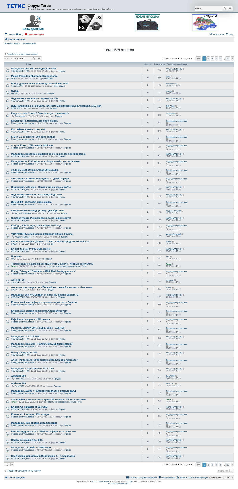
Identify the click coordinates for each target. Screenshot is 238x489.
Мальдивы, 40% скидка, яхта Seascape (34, 422)
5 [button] (220, 58)
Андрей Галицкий (23, 213)
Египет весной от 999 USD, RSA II (30, 249)
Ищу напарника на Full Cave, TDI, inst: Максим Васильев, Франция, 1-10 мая (56, 105)
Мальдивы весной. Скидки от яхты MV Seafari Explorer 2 (44, 294)
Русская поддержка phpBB (119, 483)
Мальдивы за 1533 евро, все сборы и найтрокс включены (45, 161)
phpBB (129, 481)
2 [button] (208, 58)
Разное (53, 108)
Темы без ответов (12, 43)
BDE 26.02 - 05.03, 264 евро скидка (31, 202)
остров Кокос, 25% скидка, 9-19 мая (32, 145)
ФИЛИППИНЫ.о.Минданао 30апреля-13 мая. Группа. (42, 234)
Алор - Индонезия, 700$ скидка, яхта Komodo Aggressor (44, 360)
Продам (48, 78)
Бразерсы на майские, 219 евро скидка (34, 120)
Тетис (14, 266)
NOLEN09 (15, 108)
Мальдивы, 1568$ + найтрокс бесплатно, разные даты (43, 390)
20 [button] (227, 58)
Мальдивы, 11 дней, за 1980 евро (31, 447)
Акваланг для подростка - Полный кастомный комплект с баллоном (51, 287)
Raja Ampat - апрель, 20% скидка (30, 319)
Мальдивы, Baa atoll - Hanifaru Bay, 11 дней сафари (41, 344)
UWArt (14, 244)
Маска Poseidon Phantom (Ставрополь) (34, 76)
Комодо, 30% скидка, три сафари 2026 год (36, 225)
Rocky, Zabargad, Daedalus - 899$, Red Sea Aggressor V (43, 271)
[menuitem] (19, 34)
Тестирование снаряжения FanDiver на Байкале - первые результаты (52, 263)
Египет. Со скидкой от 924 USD (29, 406)
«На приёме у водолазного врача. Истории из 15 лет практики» (48, 399)
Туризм (61, 71)
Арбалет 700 (18, 383)
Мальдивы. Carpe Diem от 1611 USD (32, 368)
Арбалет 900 (18, 376)
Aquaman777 (17, 86)
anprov (14, 93)
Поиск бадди (59, 86)
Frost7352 (19, 379)
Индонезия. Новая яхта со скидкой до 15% (36, 194)
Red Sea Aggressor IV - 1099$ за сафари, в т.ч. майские (43, 431)
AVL (13, 259)
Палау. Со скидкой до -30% (27, 440)
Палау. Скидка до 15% (24, 352)
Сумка (14, 91)
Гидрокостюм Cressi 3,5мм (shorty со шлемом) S (40, 113)
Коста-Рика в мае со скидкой (28, 129)
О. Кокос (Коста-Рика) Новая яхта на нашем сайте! (41, 218)
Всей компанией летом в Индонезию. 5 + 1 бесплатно (43, 456)
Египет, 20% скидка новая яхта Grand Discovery (39, 310)
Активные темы (29, 43)
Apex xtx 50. (18, 279)
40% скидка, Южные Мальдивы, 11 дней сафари (40, 178)
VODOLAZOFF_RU (20, 71)
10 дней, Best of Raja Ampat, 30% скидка (34, 170)
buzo (13, 78)
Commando (20, 116)
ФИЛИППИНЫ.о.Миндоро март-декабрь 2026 (37, 210)
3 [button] (212, 58)
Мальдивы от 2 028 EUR (25, 336)
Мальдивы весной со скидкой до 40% (33, 68)
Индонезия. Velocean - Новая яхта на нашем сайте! (41, 187)
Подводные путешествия (22, 123)
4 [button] (216, 58)
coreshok (15, 282)
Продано (16, 256)
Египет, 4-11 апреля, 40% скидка (30, 414)
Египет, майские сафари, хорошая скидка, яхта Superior (44, 302)
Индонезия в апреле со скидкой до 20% (34, 98)
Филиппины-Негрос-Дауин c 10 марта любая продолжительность (50, 241)
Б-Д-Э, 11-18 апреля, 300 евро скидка (33, 136)
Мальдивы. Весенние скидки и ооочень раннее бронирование (48, 154)
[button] (198, 58)
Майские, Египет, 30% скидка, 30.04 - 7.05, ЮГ (38, 327)
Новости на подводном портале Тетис (64, 402)
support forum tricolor (100, 481)
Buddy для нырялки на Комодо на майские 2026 (39, 83)
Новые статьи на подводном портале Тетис (66, 266)
